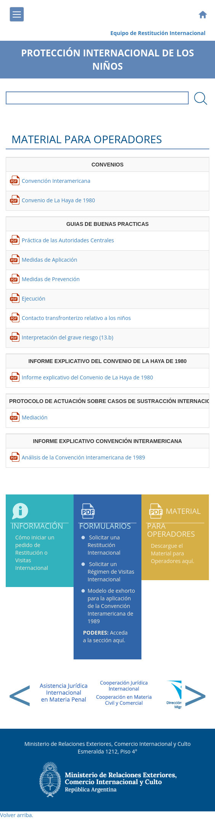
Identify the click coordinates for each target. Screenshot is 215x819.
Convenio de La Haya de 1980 (58, 200)
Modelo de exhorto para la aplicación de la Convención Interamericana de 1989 (111, 606)
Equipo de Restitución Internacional (158, 33)
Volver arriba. (16, 815)
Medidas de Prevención (51, 279)
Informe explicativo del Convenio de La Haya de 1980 (87, 377)
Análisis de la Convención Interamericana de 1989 (83, 457)
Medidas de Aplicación (49, 259)
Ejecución (33, 298)
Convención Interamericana (56, 180)
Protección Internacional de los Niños (107, 59)
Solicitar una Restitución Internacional (104, 545)
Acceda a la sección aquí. (105, 636)
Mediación (35, 417)
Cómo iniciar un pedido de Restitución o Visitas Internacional (34, 552)
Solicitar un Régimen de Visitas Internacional (111, 571)
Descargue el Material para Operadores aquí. (172, 553)
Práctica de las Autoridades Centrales (68, 240)
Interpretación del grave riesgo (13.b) (67, 337)
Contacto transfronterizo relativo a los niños (76, 318)
